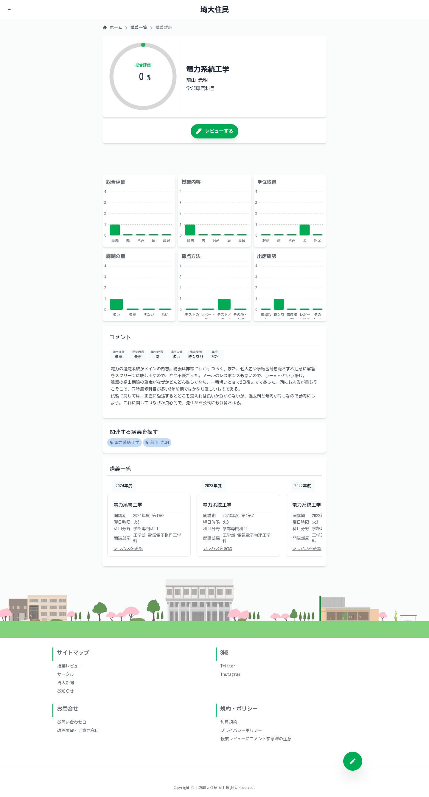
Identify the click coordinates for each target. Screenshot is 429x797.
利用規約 (228, 722)
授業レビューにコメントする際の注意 (255, 739)
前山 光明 (157, 442)
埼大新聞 (65, 683)
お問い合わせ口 (71, 722)
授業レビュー (69, 666)
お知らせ (65, 691)
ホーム (112, 27)
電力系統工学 (124, 442)
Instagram (230, 674)
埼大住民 (214, 9)
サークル (65, 674)
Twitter (227, 666)
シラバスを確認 (128, 548)
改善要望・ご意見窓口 (78, 730)
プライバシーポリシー (241, 730)
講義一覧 (138, 27)
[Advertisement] (214, 159)
